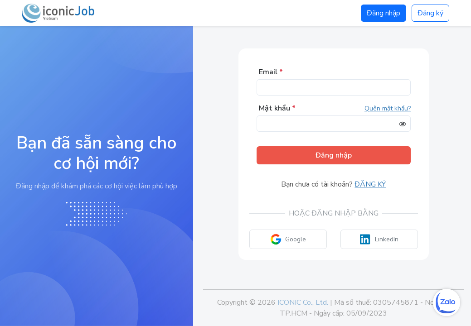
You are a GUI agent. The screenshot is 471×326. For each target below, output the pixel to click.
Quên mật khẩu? (387, 108)
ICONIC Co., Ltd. (302, 302)
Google (288, 239)
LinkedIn (379, 239)
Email (271, 72)
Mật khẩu (277, 108)
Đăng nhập (383, 13)
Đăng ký (430, 13)
